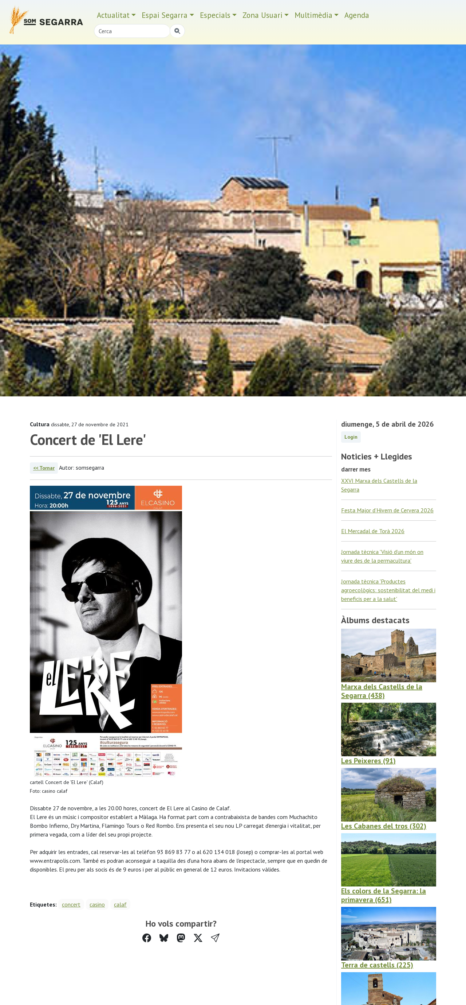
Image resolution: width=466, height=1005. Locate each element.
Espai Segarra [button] (164, 15)
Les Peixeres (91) (368, 760)
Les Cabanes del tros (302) (383, 826)
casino (97, 904)
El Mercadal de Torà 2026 (372, 531)
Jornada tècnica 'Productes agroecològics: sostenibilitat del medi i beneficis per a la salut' (388, 590)
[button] (215, 938)
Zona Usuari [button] (262, 15)
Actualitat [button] (113, 15)
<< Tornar (44, 468)
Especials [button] (215, 15)
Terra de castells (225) (377, 965)
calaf (120, 904)
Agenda (356, 15)
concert (71, 904)
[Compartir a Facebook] (146, 938)
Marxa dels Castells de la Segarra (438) (381, 691)
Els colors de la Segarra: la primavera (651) (383, 895)
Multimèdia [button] (313, 15)
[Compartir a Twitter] (198, 938)
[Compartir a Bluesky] (163, 938)
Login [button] (351, 437)
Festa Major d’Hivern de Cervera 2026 (387, 510)
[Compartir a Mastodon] (181, 938)
